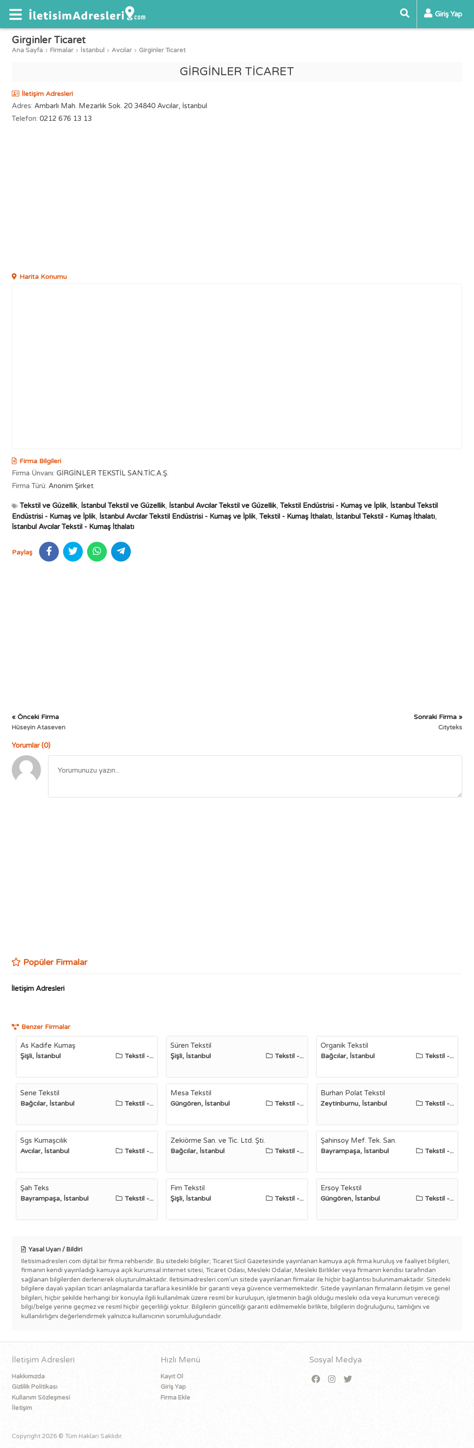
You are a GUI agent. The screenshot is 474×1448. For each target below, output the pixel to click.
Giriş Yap (173, 1387)
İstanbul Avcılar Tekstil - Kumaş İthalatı (73, 526)
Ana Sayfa (27, 50)
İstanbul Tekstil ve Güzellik (123, 505)
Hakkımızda (28, 1376)
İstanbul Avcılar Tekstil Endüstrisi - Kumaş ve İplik (177, 516)
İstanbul (92, 50)
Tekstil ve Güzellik (48, 505)
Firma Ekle (175, 1397)
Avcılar (122, 50)
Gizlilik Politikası (34, 1387)
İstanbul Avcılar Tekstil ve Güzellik (222, 505)
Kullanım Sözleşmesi (41, 1397)
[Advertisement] (237, 199)
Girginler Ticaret (162, 50)
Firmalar (61, 50)
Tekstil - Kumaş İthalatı (295, 516)
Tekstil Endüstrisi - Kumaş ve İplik (333, 505)
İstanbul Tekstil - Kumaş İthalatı (385, 516)
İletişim (22, 1408)
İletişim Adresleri (37, 988)
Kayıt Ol (172, 1376)
